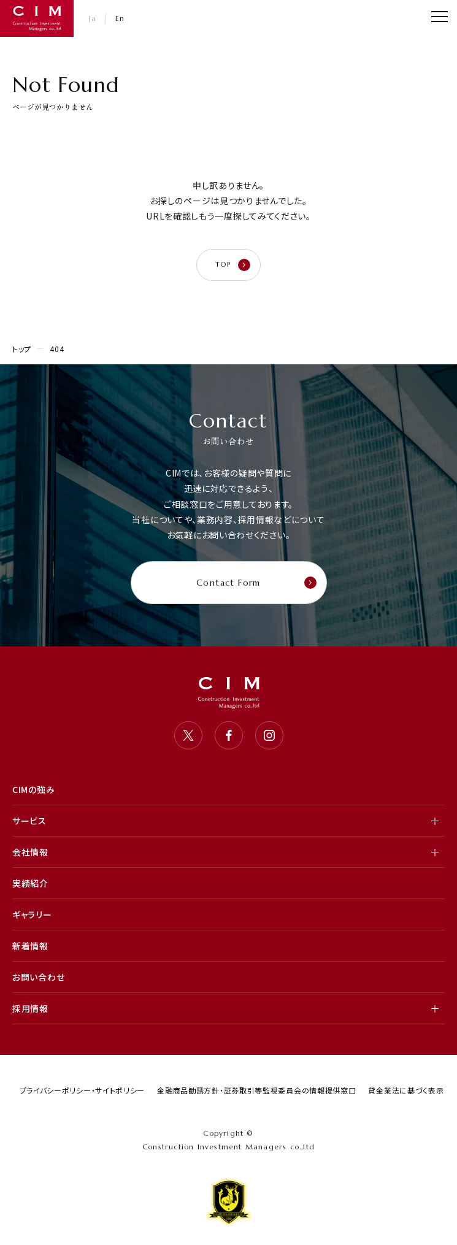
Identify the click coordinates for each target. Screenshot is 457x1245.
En (120, 18)
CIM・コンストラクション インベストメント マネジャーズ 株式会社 (37, 18)
